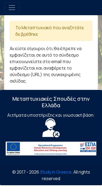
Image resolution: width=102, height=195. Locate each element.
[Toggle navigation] (11, 7)
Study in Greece (56, 172)
